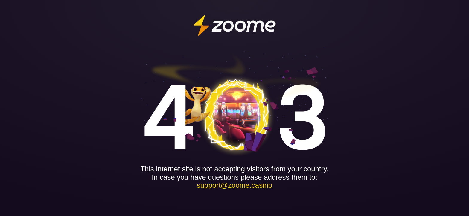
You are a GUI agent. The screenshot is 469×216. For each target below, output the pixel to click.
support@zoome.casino (234, 185)
